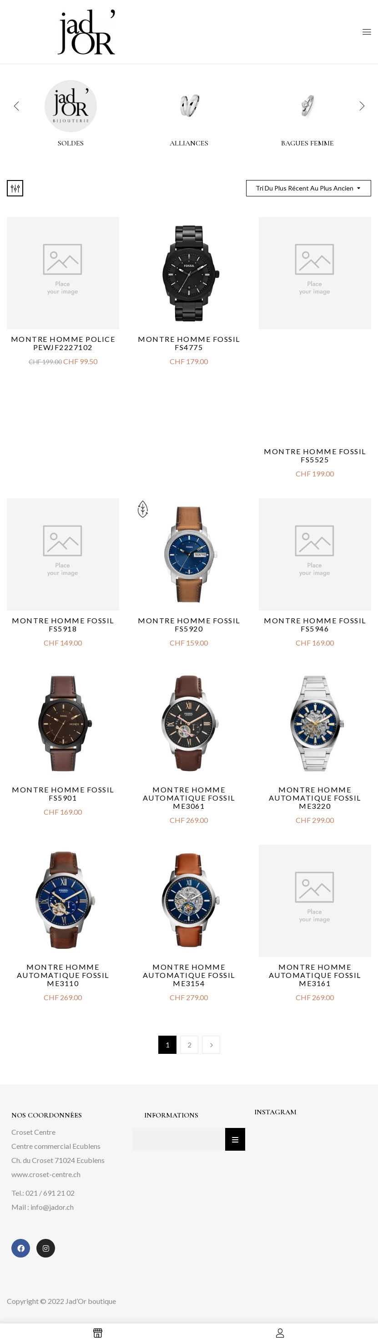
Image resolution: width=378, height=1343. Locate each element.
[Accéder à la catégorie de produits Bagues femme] (307, 106)
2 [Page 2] (189, 1045)
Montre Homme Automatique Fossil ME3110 (63, 974)
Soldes (71, 143)
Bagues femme (307, 143)
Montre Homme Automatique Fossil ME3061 (189, 797)
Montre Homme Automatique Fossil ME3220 (315, 797)
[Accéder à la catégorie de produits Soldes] (71, 106)
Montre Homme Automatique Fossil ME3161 (315, 974)
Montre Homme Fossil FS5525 (315, 455)
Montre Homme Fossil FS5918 (63, 624)
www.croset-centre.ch (46, 1174)
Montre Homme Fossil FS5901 (63, 793)
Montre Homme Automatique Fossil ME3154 (189, 974)
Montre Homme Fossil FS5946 (315, 624)
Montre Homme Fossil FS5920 (189, 624)
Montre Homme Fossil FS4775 (189, 343)
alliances (189, 143)
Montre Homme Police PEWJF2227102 (63, 343)
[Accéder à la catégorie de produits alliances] (189, 106)
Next (211, 1045)
